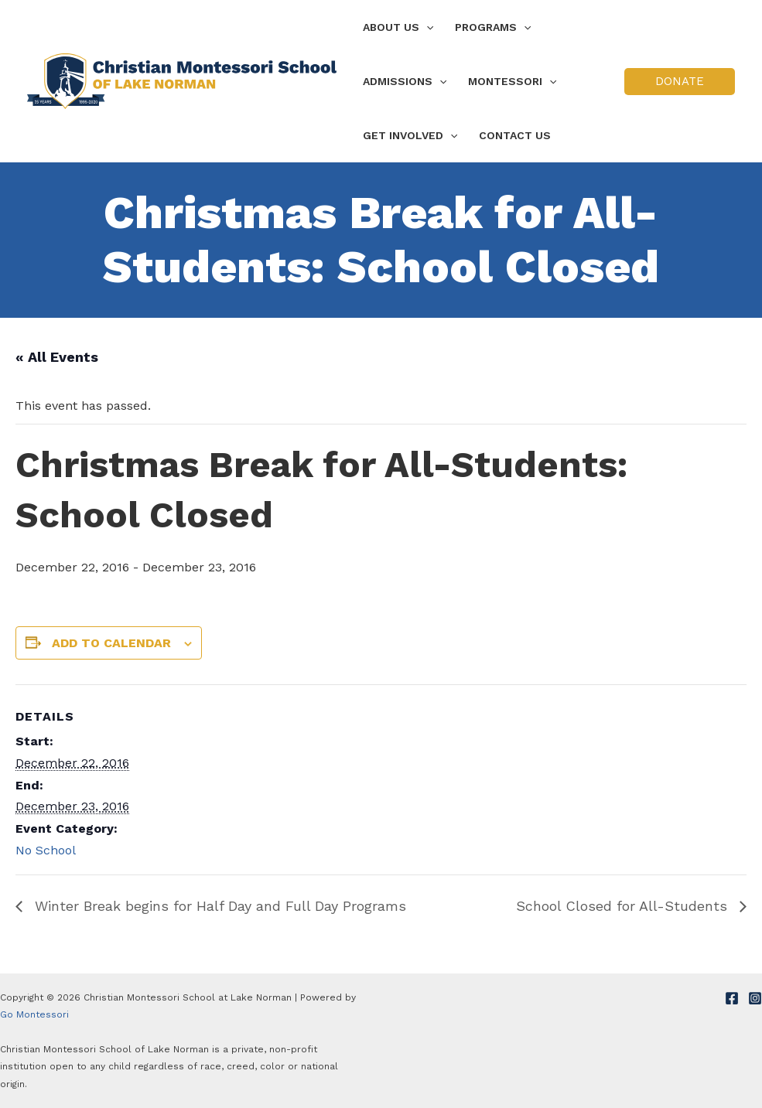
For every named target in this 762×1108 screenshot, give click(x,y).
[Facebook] (732, 998)
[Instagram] (755, 998)
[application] (426, 27)
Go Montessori (34, 1014)
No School (45, 850)
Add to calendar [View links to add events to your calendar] (111, 643)
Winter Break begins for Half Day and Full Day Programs (218, 906)
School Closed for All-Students (624, 906)
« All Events (56, 357)
